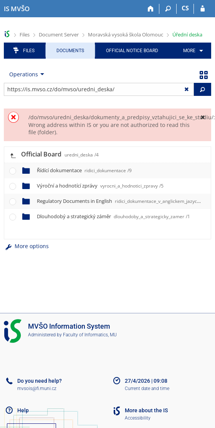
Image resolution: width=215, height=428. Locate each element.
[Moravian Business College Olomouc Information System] (17, 9)
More (189, 50)
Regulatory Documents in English (121, 201)
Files (25, 34)
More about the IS (146, 410)
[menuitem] (191, 51)
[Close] (202, 117)
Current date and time (147, 388)
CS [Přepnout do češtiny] (185, 8)
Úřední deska (187, 34)
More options (26, 246)
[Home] (150, 9)
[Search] (168, 9)
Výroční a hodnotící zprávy (100, 185)
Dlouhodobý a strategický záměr (113, 216)
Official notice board (132, 50)
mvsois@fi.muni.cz (36, 388)
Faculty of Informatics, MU (90, 334)
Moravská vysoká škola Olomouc (125, 34)
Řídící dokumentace (84, 170)
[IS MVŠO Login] (202, 9)
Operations (23, 74)
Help (23, 410)
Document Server (59, 34)
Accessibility (137, 418)
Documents (70, 50)
